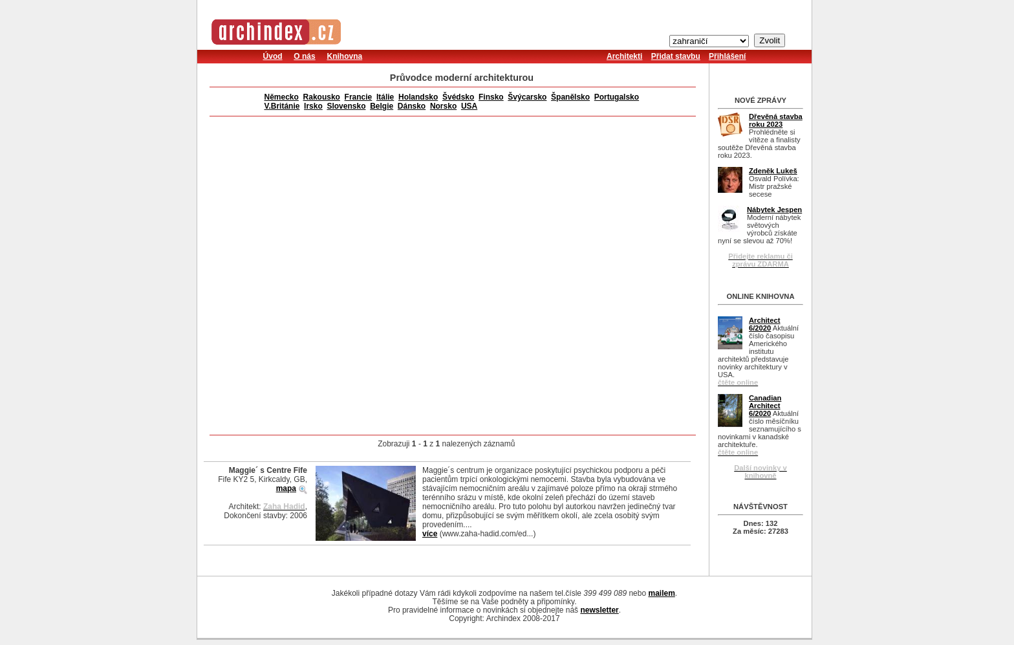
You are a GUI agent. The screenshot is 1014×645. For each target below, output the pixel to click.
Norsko (443, 106)
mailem (661, 593)
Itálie (385, 97)
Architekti (624, 56)
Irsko (313, 106)
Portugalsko (616, 97)
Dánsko (412, 106)
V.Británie (282, 106)
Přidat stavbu (675, 56)
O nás (304, 56)
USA (469, 106)
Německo (281, 97)
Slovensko (346, 106)
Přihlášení (727, 56)
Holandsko (418, 97)
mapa (286, 488)
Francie (358, 97)
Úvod (273, 56)
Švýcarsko (527, 97)
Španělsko (570, 97)
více (429, 533)
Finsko (491, 97)
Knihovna (344, 56)
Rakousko (321, 97)
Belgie (381, 106)
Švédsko (458, 97)
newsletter (599, 610)
